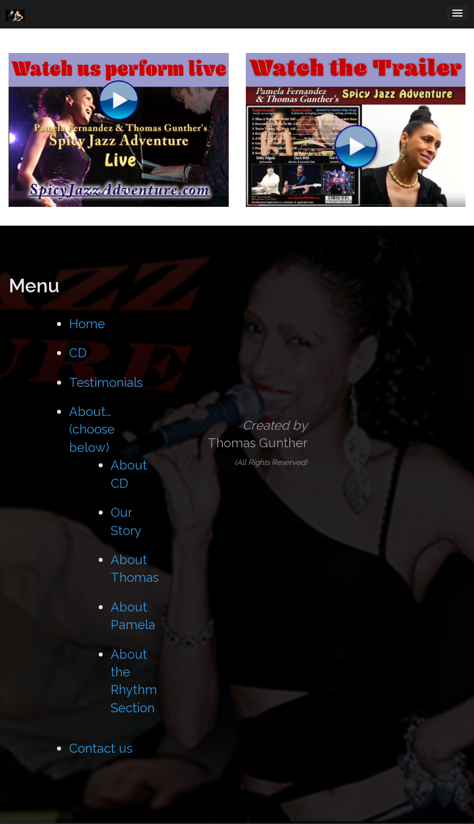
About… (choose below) (92, 429)
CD (78, 352)
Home (87, 323)
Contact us (100, 748)
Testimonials (106, 382)
